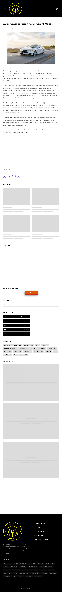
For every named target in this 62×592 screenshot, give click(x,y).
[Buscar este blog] (31, 305)
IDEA (31, 293)
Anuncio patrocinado (10, 169)
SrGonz (5, 28)
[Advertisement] (31, 494)
